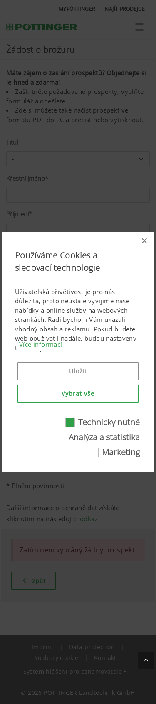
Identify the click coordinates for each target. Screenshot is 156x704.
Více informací (40, 344)
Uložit (78, 371)
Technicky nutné (109, 422)
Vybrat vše (78, 393)
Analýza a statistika (104, 437)
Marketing (121, 452)
